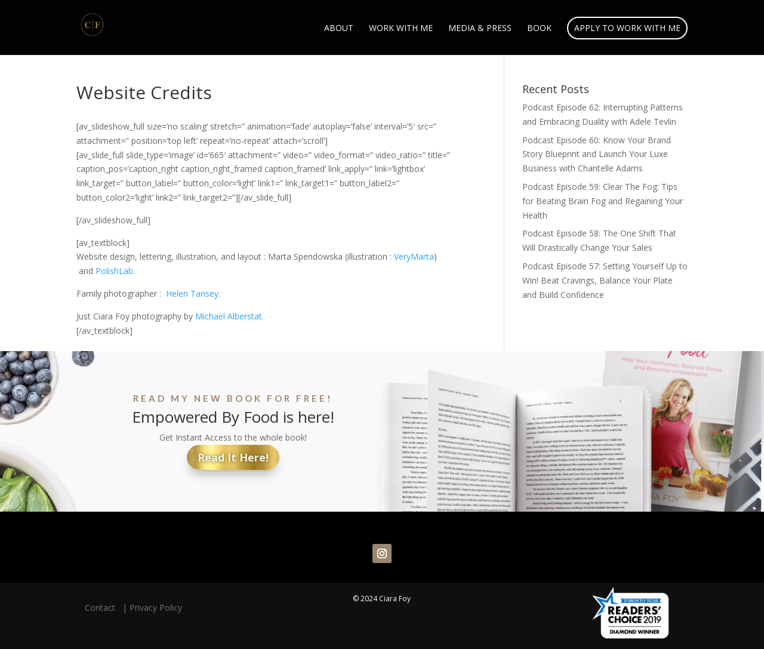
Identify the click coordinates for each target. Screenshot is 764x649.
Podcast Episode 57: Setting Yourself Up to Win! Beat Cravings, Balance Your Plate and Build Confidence (605, 280)
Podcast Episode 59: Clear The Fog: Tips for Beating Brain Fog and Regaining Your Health (602, 201)
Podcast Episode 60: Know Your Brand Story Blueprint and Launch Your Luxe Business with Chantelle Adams (596, 154)
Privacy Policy (156, 607)
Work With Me (401, 28)
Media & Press (480, 28)
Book (539, 28)
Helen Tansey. (193, 293)
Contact (102, 607)
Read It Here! (233, 457)
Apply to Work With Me (627, 27)
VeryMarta (414, 256)
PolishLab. (116, 270)
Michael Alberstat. (229, 316)
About (338, 28)
